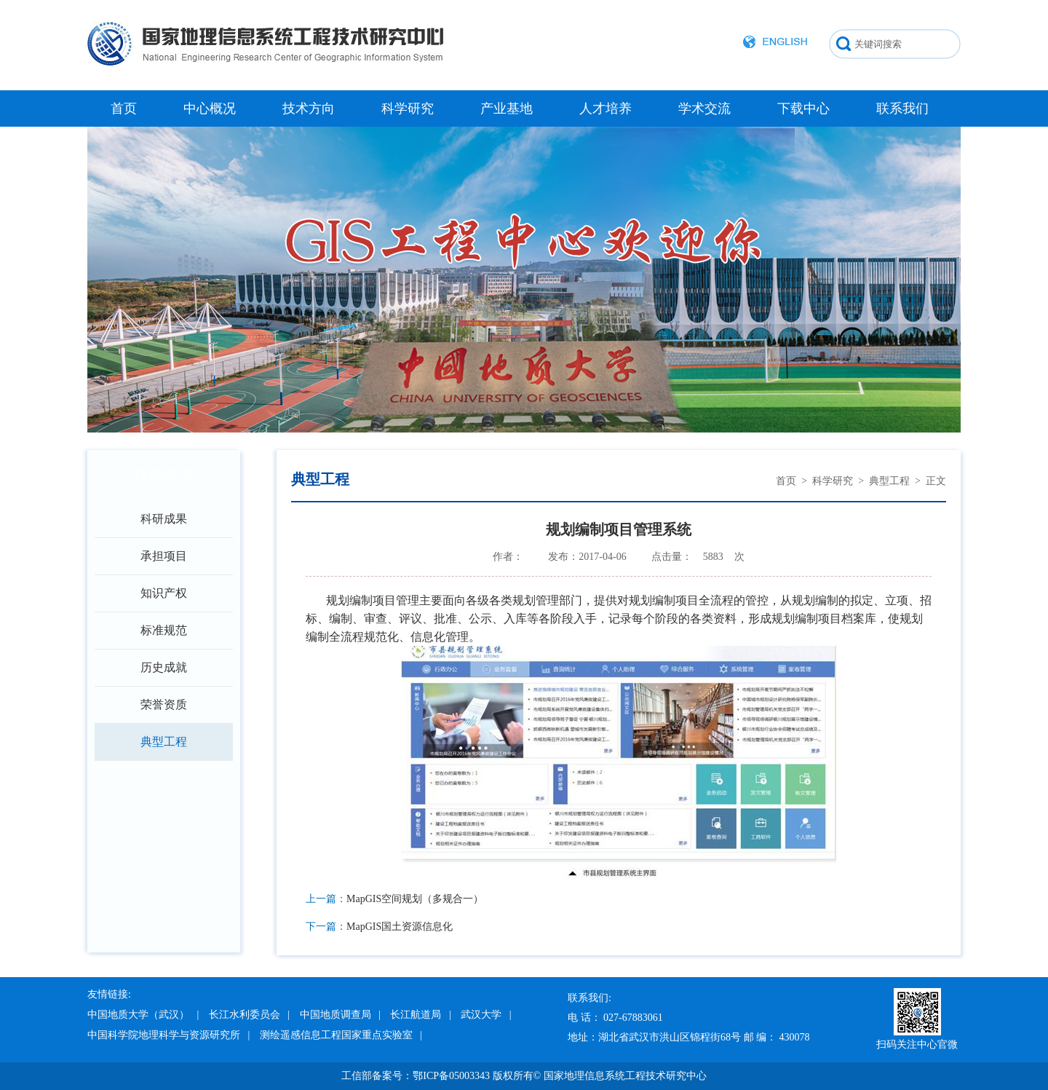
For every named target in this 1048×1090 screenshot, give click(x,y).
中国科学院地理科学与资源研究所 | (168, 1035)
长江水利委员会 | (249, 1014)
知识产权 (163, 593)
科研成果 (163, 519)
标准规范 (163, 630)
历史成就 (163, 667)
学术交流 (704, 108)
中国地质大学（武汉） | (143, 1014)
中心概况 (209, 108)
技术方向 (308, 108)
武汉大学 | (486, 1014)
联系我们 (902, 108)
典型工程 (163, 741)
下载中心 (803, 108)
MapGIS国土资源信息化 (399, 926)
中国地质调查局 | (340, 1014)
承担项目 (163, 556)
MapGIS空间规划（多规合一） (414, 898)
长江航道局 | (420, 1014)
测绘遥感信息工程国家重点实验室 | (341, 1035)
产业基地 (506, 108)
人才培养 (605, 108)
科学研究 (407, 108)
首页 (124, 108)
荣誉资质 (163, 704)
